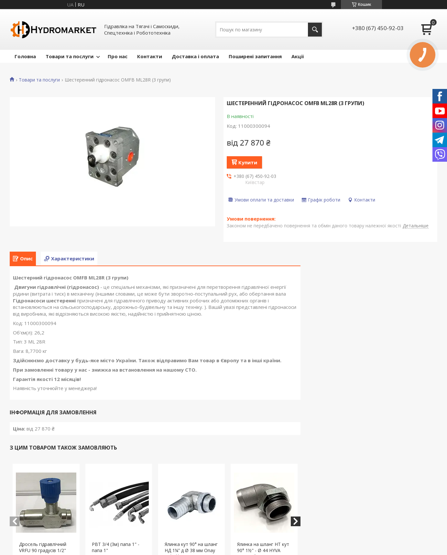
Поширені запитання (255, 56)
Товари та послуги (69, 56)
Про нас (117, 56)
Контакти (149, 56)
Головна (25, 56)
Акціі (297, 56)
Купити (247, 162)
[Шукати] (315, 30)
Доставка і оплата (195, 56)
